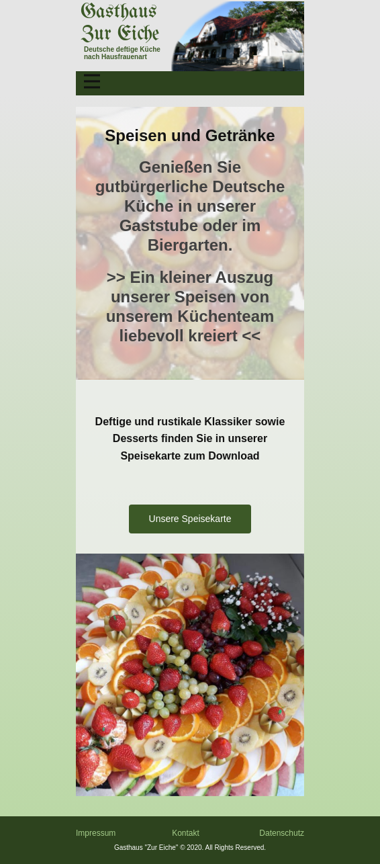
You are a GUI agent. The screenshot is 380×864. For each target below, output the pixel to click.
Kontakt (185, 833)
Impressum (95, 833)
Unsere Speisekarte (190, 518)
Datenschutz (281, 833)
